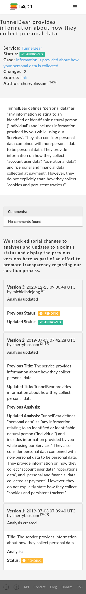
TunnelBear (32, 48)
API (26, 587)
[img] (6, 587)
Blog (53, 587)
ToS (80, 587)
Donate (67, 587)
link (24, 77)
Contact (39, 587)
